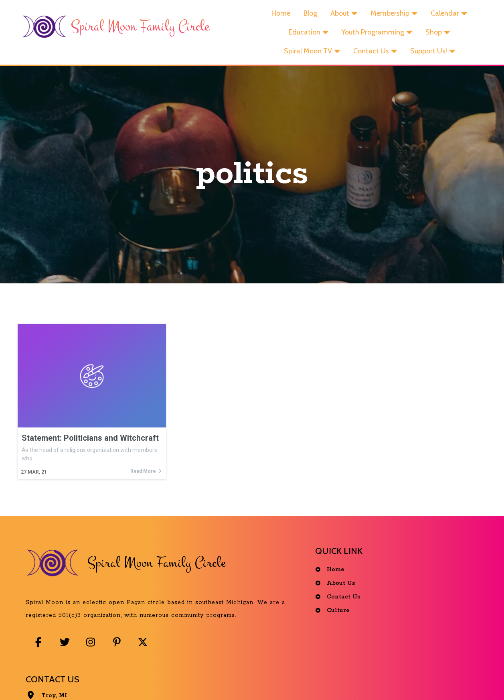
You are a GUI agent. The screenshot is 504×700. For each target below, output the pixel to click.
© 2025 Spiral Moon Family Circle (254, 681)
